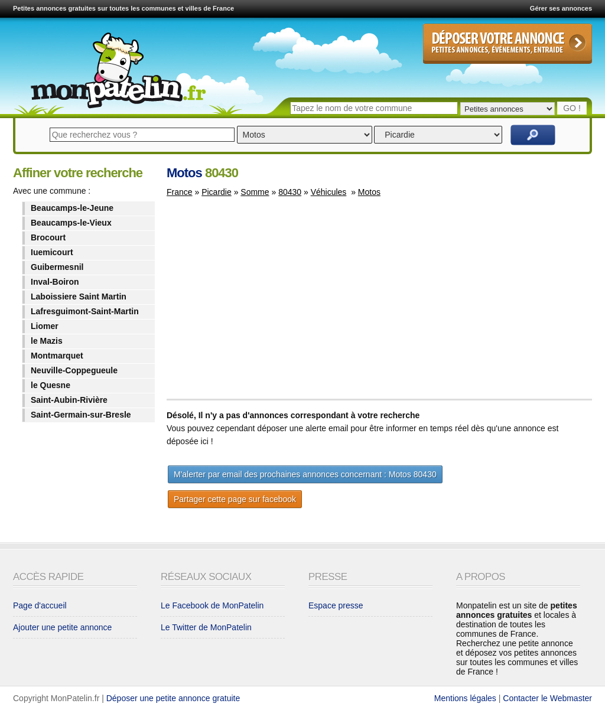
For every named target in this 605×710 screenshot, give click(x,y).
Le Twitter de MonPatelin (206, 627)
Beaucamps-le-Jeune (72, 208)
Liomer (44, 326)
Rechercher (532, 135)
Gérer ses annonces (561, 8)
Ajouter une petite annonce (62, 627)
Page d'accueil (40, 605)
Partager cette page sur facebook (235, 499)
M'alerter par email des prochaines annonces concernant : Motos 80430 (305, 474)
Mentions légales (465, 698)
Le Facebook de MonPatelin (212, 605)
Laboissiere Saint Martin (78, 296)
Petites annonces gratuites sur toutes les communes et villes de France (123, 8)
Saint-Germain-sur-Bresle (81, 414)
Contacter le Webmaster (547, 698)
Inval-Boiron (55, 281)
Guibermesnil (57, 267)
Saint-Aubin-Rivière (69, 400)
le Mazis (47, 341)
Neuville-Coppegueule (74, 370)
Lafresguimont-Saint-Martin (85, 311)
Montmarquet (57, 355)
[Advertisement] (266, 303)
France (180, 192)
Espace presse (335, 605)
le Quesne (50, 385)
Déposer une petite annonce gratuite (173, 698)
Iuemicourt (52, 252)
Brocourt (48, 237)
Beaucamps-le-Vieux (71, 222)
